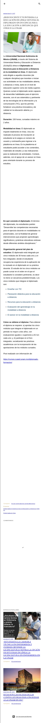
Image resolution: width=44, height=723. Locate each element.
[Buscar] (39, 3)
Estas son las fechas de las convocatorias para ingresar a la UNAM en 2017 (21, 697)
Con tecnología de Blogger (22, 716)
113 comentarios (16, 703)
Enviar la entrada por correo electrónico (23, 503)
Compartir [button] (6, 503)
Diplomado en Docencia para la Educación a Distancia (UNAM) (21, 509)
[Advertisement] (22, 193)
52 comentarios (16, 661)
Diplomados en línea (9, 513)
